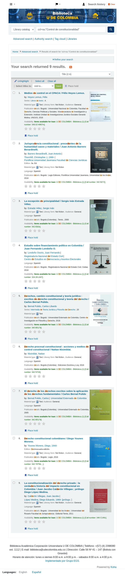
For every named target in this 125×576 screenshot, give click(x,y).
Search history (96, 4)
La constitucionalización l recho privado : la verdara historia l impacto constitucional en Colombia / (54, 487)
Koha (113, 567)
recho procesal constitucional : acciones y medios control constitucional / (56, 348)
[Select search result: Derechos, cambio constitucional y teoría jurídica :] (14, 296)
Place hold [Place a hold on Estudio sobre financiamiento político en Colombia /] (31, 288)
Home (15, 51)
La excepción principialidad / (54, 202)
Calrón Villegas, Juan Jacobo (43, 496)
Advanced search (22, 39)
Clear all (52, 81)
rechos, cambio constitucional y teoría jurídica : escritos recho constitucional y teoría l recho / (56, 299)
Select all (39, 81)
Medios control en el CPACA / (54, 93)
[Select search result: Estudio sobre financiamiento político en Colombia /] (14, 245)
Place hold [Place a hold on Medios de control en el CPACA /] (31, 135)
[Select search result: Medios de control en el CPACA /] (14, 93)
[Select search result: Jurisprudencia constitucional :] (14, 143)
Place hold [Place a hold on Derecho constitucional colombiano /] (31, 475)
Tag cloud (60, 39)
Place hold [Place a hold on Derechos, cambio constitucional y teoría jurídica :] (31, 338)
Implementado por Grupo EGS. (62, 561)
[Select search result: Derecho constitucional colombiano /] (14, 438)
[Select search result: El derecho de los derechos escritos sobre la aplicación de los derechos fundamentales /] (14, 391)
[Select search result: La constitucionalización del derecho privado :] (14, 483)
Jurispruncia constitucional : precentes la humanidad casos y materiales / (55, 146)
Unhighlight (21, 81)
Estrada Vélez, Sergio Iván (41, 208)
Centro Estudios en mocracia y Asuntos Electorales (52, 259)
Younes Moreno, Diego (42, 445)
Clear (111, 4)
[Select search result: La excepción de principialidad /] (14, 201)
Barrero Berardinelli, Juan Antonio (44, 153)
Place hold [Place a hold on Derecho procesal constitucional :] (31, 383)
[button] (12, 4)
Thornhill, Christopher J (39, 157)
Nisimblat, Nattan (36, 353)
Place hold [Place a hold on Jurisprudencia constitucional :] (31, 193)
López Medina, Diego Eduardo (48, 499)
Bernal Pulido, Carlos (38, 398)
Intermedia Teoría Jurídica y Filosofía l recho (53, 310)
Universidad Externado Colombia (68, 398)
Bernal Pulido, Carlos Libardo (42, 306)
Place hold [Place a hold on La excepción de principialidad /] (31, 237)
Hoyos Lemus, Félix (37, 97)
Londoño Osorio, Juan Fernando (44, 252)
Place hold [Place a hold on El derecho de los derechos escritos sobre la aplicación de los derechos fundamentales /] (31, 430)
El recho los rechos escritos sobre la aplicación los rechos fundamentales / (56, 392)
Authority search (43, 39)
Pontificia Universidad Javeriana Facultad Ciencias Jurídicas (55, 160)
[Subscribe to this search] (70, 67)
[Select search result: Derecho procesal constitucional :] (14, 346)
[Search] (111, 29)
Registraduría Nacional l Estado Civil (43, 256)
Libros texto (37, 101)
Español (36, 572)
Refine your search (63, 59)
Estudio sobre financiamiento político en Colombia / (54, 247)
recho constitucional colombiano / (53, 440)
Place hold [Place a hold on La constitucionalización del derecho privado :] (31, 528)
